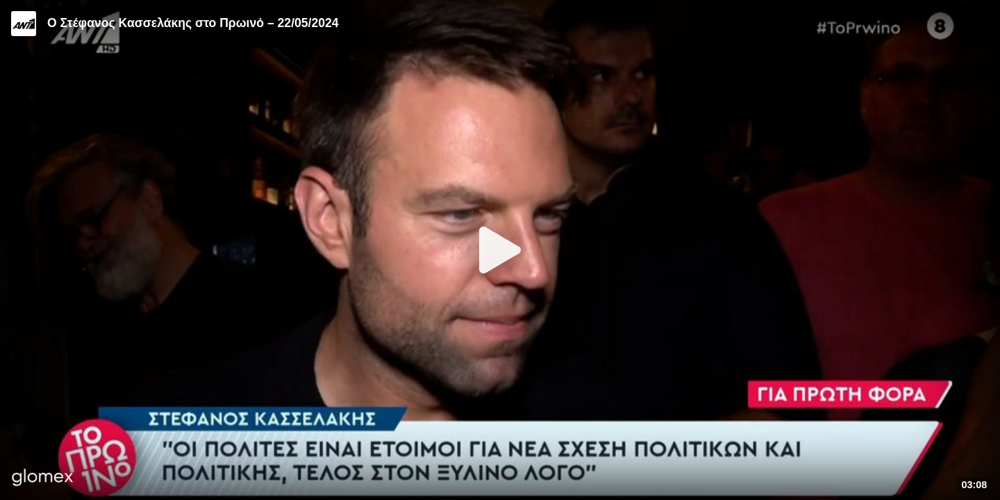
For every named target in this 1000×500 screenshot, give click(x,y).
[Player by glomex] (42, 479)
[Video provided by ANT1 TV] (23, 23)
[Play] (500, 250)
